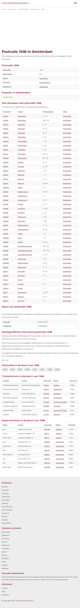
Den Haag (5, 539)
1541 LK (46, 410)
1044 (12, 369)
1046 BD (6, 208)
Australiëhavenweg (25, 246)
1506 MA (46, 394)
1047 (34, 369)
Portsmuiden (22, 141)
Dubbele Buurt (23, 192)
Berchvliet (21, 271)
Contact (4, 588)
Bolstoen (21, 175)
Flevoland (5, 490)
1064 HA (47, 446)
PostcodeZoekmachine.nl (24, 601)
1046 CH (6, 288)
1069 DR (47, 459)
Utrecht (4, 516)
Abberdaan (22, 116)
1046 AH (6, 141)
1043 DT (46, 389)
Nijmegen (5, 568)
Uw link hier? (8, 97)
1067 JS (46, 438)
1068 (49, 369)
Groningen (5, 500)
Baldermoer (22, 267)
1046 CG (6, 284)
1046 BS (5, 255)
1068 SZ (47, 454)
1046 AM (6, 158)
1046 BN (6, 242)
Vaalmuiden (22, 259)
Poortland (21, 208)
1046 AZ (5, 192)
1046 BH (6, 221)
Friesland (5, 493)
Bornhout (21, 213)
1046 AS (5, 175)
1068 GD (47, 463)
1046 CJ (5, 292)
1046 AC (5, 124)
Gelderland (6, 497)
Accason (21, 284)
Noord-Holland (44, 82)
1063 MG (47, 467)
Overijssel (5, 513)
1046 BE (5, 213)
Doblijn (20, 234)
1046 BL (5, 234)
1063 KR (47, 450)
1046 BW (6, 263)
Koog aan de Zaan (60, 402)
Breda (4, 562)
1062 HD (46, 398)
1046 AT (5, 179)
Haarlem (5, 565)
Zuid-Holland (6, 523)
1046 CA (5, 271)
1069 (57, 369)
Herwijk (20, 204)
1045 (20, 369)
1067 (42, 369)
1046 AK (5, 150)
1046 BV (5, 259)
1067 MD (47, 429)
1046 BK (5, 229)
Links (3, 591)
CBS (7, 360)
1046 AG (6, 137)
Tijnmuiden (22, 150)
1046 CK (5, 297)
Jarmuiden (21, 124)
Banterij (20, 162)
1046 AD (6, 129)
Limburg (4, 503)
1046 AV (5, 183)
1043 (5, 369)
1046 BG (6, 217)
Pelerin (20, 280)
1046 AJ (5, 145)
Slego (20, 238)
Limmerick (21, 171)
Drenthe (5, 487)
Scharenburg (22, 196)
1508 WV (46, 406)
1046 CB (5, 276)
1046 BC (5, 204)
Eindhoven (5, 545)
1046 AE (5, 133)
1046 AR (5, 171)
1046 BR (5, 250)
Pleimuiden (22, 137)
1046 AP (5, 166)
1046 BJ (5, 225)
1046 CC (5, 280)
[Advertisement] (40, 30)
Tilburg (4, 555)
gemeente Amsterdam (53, 336)
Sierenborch (22, 292)
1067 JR (46, 433)
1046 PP (5, 301)
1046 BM (6, 238)
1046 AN (6, 162)
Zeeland (5, 520)
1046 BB (5, 200)
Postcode (15, 3)
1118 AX (46, 414)
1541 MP (46, 402)
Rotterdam (5, 535)
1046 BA (5, 196)
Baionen (21, 297)
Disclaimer (5, 595)
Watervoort (22, 217)
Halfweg (57, 385)
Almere (4, 552)
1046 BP (5, 246)
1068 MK (47, 442)
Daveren (21, 166)
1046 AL (5, 154)
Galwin (20, 187)
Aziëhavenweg (23, 225)
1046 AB (5, 120)
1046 (27, 369)
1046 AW (6, 187)
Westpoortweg (23, 263)
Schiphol (57, 414)
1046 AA (5, 116)
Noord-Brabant (7, 507)
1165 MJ (46, 385)
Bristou (20, 288)
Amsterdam (43, 78)
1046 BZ (5, 267)
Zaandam (57, 394)
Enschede (5, 558)
